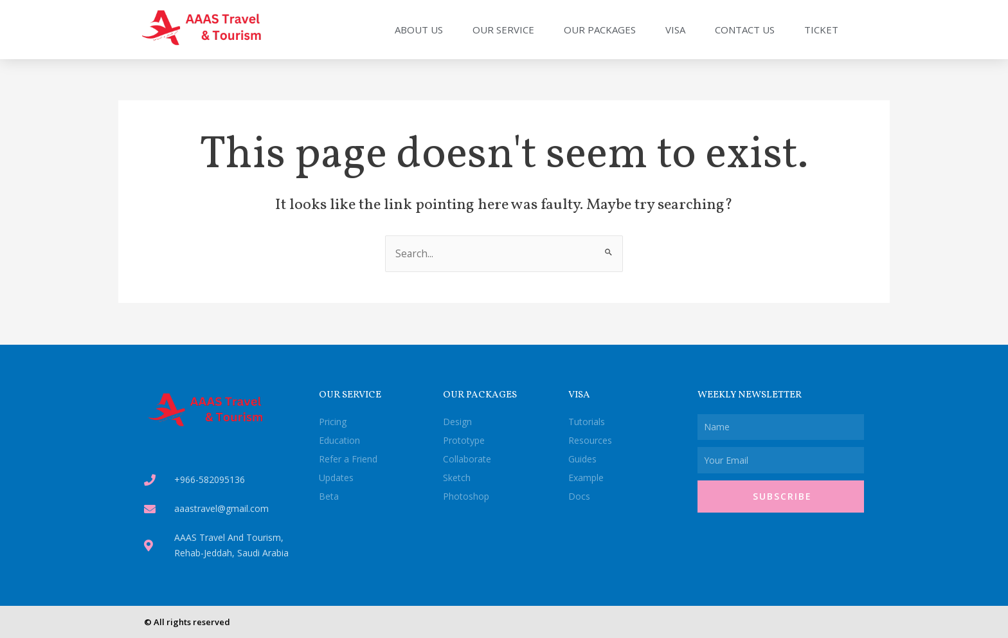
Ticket (821, 29)
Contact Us (745, 29)
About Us (419, 29)
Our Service (503, 29)
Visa (675, 29)
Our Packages (600, 29)
